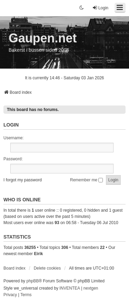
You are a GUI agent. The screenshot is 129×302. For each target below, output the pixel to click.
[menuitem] (10, 295)
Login (11, 125)
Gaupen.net (43, 38)
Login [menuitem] (100, 7)
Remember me (86, 180)
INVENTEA (70, 288)
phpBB (32, 281)
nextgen (91, 288)
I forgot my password (22, 180)
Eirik (38, 253)
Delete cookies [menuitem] (47, 268)
